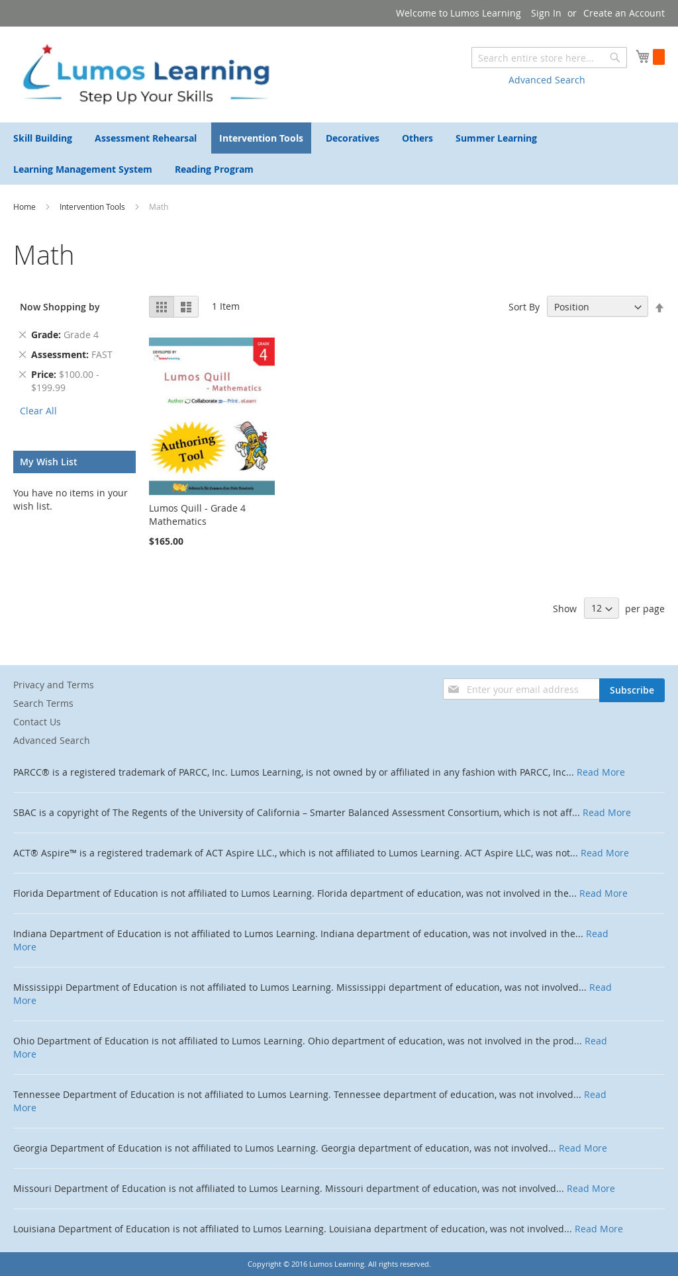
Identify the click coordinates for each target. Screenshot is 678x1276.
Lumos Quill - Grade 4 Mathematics (197, 514)
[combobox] (549, 57)
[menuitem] (42, 138)
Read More (601, 772)
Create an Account (624, 13)
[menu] (339, 153)
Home (25, 206)
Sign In (546, 13)
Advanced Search (546, 79)
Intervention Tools (93, 206)
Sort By (524, 306)
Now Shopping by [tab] (60, 306)
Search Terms (43, 703)
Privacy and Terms (53, 684)
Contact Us (37, 721)
